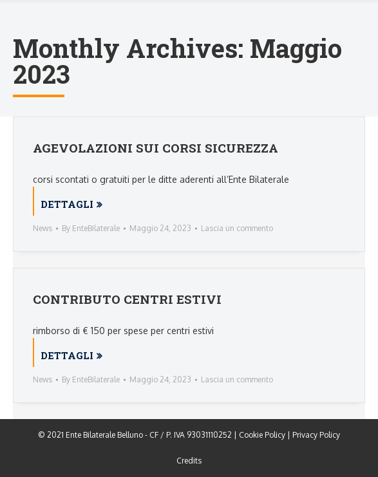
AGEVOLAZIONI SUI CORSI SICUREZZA (155, 148)
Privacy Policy (316, 435)
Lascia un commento (237, 228)
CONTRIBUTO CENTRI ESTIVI (127, 299)
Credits (189, 460)
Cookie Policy (262, 435)
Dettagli (67, 204)
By (91, 228)
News (42, 228)
